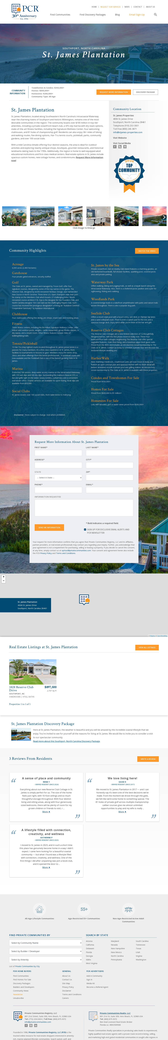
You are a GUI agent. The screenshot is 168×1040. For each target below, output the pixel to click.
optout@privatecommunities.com (76, 550)
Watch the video (146, 251)
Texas (138, 948)
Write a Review (148, 759)
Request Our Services (111, 7)
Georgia (89, 956)
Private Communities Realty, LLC (115, 1013)
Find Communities (60, 14)
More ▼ (46, 811)
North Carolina (117, 956)
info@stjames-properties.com (127, 132)
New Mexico (116, 952)
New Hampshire (118, 948)
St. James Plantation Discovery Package (42, 723)
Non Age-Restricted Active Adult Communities (128, 913)
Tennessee (140, 945)
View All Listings (147, 647)
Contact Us (67, 979)
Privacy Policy (46, 553)
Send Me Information (49, 527)
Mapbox (152, 636)
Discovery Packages (21, 983)
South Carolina (142, 941)
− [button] (3, 581)
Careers (65, 998)
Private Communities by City (27, 966)
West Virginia (91, 963)
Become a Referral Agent (97, 987)
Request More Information (114, 92)
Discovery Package (145, 92)
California (90, 945)
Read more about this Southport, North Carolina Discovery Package (66, 741)
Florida (89, 952)
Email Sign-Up (137, 14)
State (38, 472)
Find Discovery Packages (93, 14)
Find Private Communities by (29, 935)
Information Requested (48, 497)
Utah (138, 952)
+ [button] (3, 577)
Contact (137, 7)
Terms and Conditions (65, 553)
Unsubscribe (18, 998)
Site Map (66, 983)
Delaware (90, 948)
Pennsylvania (116, 959)
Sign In (89, 979)
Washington (141, 959)
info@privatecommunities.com (38, 1022)
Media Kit (90, 983)
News (127, 7)
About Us (150, 7)
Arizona (89, 941)
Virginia (139, 956)
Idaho (88, 959)
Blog (117, 14)
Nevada (114, 945)
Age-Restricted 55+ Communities (84, 911)
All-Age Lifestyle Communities (39, 911)
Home (94, 7)
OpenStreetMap (162, 636)
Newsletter (18, 994)
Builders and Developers (23, 987)
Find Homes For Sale (22, 979)
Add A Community (94, 976)
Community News (20, 990)
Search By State (97, 935)
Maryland (115, 941)
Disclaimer (66, 990)
